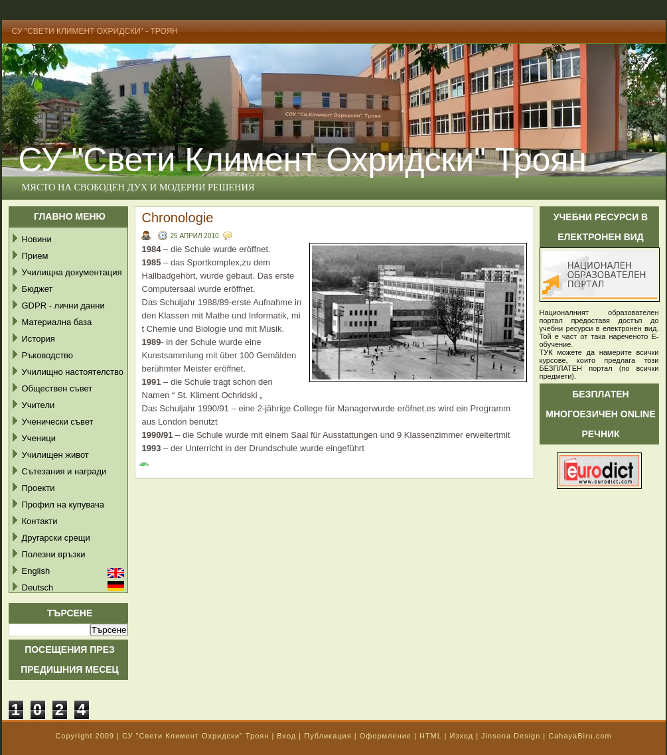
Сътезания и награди (64, 471)
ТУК (546, 352)
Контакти (40, 521)
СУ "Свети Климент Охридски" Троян (195, 736)
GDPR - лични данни (63, 305)
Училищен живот (55, 455)
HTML (430, 736)
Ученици (39, 438)
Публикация (327, 736)
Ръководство (48, 355)
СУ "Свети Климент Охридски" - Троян (95, 31)
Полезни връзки (54, 554)
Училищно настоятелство (72, 372)
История (38, 339)
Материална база (57, 322)
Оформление (385, 736)
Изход (461, 736)
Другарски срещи (56, 538)
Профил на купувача (63, 505)
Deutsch (38, 587)
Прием (35, 256)
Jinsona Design (510, 736)
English (36, 571)
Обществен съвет (57, 388)
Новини (37, 239)
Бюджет (37, 289)
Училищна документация (72, 272)
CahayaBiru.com (579, 736)
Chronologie (178, 217)
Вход (286, 736)
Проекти (38, 488)
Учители (38, 405)
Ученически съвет (58, 422)
